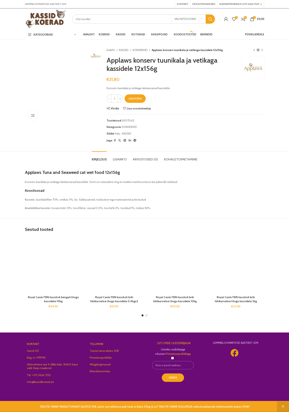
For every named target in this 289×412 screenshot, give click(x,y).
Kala (117, 133)
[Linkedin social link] (129, 140)
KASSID (123, 50)
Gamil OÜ (33, 351)
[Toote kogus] (115, 98)
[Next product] (262, 50)
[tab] (99, 157)
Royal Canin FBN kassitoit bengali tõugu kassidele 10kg (53, 299)
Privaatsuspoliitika (101, 357)
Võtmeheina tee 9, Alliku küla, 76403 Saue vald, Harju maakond (52, 366)
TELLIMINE (97, 344)
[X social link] (119, 140)
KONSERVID (140, 50)
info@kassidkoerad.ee (40, 382)
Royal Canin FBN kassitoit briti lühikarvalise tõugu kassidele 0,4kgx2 (114, 299)
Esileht (111, 50)
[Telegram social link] (134, 140)
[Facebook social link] (115, 140)
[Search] (143, 19)
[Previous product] (254, 50)
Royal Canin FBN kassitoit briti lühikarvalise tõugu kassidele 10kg (175, 299)
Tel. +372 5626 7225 (39, 375)
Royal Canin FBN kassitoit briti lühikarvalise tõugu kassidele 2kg (236, 299)
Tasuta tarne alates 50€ (104, 351)
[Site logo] (45, 18)
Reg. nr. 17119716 (36, 357)
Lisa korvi (135, 98)
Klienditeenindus (100, 371)
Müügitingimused (100, 364)
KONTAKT (33, 344)
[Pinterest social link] (124, 140)
